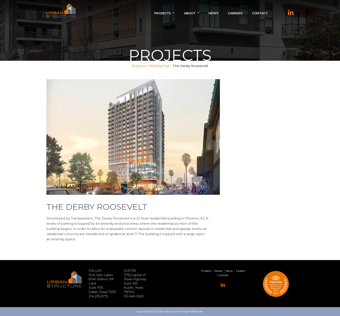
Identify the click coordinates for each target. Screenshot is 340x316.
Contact (260, 13)
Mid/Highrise (159, 66)
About (189, 13)
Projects (162, 13)
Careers (235, 13)
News (213, 13)
